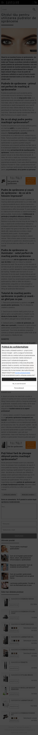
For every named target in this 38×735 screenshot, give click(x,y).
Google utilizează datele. (22, 373)
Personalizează (19, 388)
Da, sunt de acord (19, 379)
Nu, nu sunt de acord (19, 384)
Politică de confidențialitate (15, 347)
